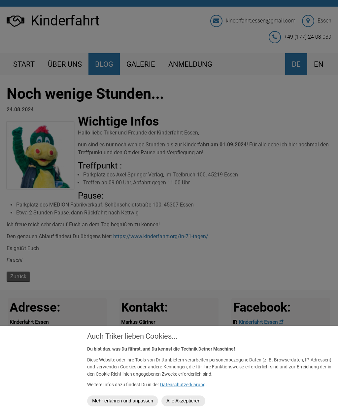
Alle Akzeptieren (185, 400)
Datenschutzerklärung (185, 385)
